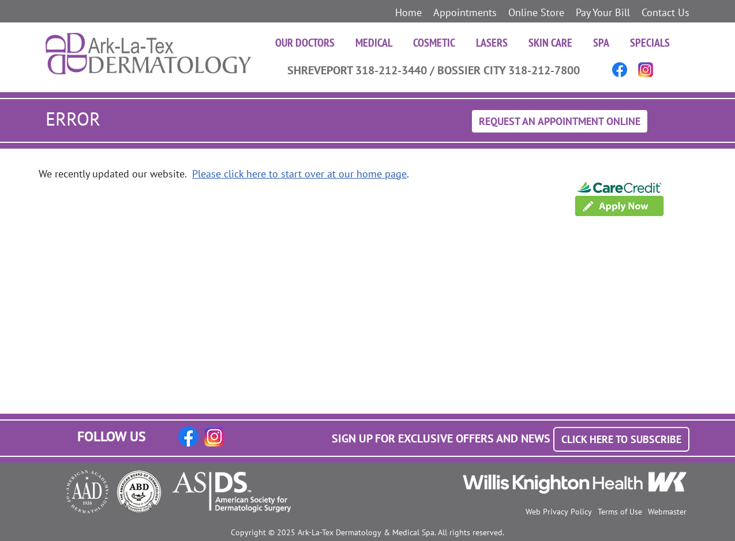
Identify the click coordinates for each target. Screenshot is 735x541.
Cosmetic (434, 42)
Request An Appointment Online (559, 121)
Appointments (465, 12)
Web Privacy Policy (559, 511)
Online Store (536, 12)
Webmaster (667, 511)
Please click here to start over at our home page (299, 173)
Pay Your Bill (603, 12)
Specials (650, 42)
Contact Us (665, 12)
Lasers (492, 42)
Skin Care (550, 42)
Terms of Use (620, 511)
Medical (373, 42)
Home (408, 12)
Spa (601, 42)
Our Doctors (305, 42)
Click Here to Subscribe (621, 439)
